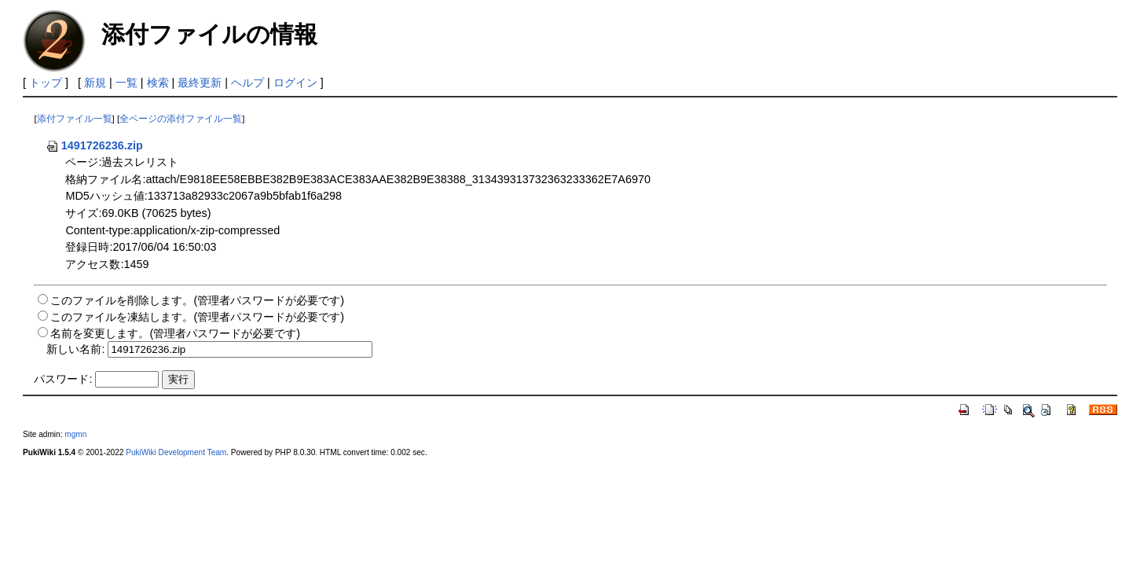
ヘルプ (247, 82)
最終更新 (200, 82)
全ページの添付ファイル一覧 (180, 118)
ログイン (295, 82)
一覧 (126, 82)
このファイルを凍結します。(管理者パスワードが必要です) (197, 317)
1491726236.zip (94, 145)
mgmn (75, 434)
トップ (45, 82)
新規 (95, 82)
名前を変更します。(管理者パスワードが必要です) (175, 333)
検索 (158, 82)
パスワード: (63, 379)
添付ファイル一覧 (74, 118)
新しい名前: (75, 349)
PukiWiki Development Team (176, 452)
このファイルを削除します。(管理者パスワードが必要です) (197, 300)
